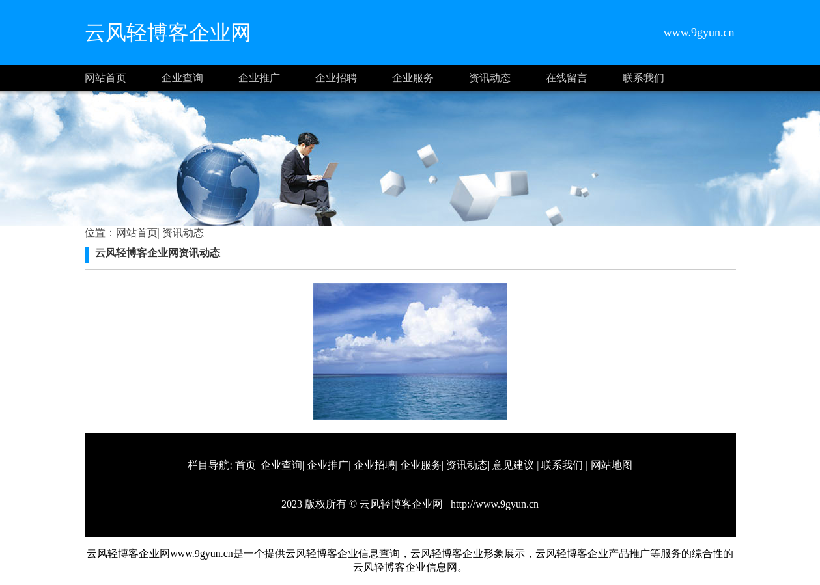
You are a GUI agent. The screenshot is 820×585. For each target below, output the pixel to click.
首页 (245, 464)
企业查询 (182, 77)
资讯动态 (490, 77)
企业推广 (259, 77)
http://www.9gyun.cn (493, 504)
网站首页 (105, 77)
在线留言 (566, 77)
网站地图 (611, 464)
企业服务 (413, 77)
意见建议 (513, 464)
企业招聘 (336, 77)
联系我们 (643, 77)
